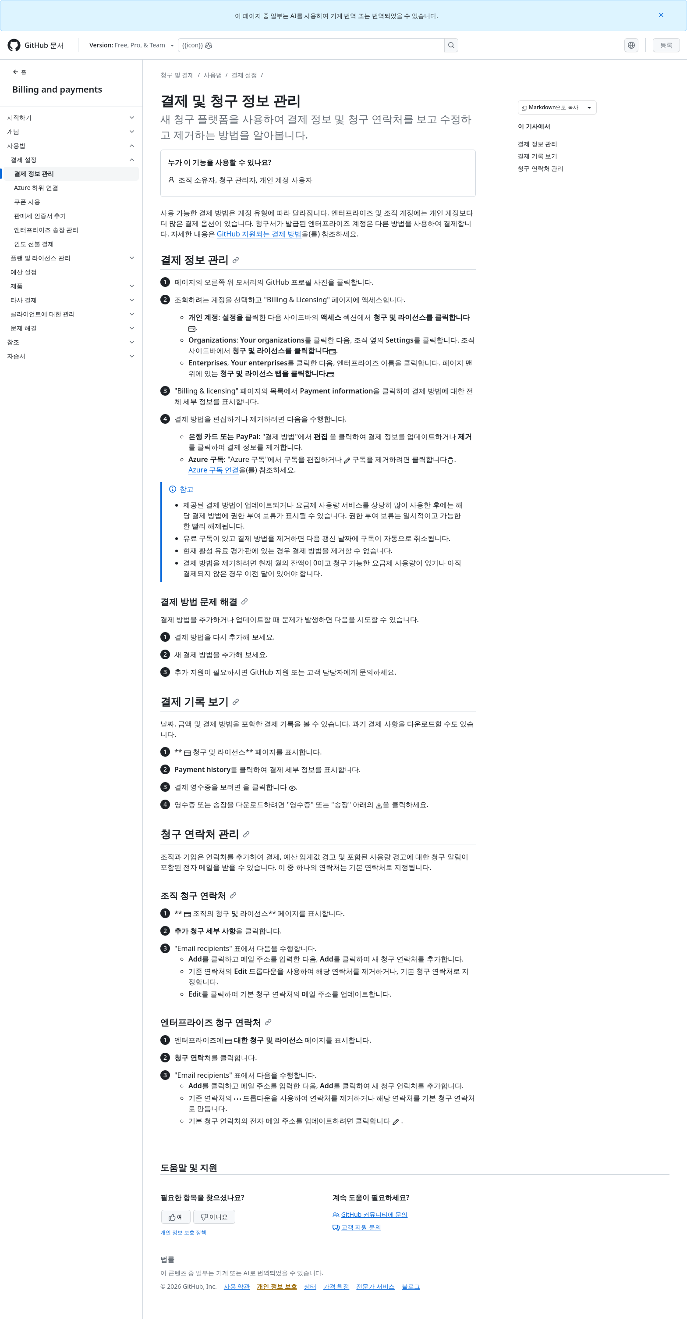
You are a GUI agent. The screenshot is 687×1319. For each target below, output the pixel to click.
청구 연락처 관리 (205, 833)
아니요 (214, 1216)
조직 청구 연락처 (198, 895)
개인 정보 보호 (277, 1286)
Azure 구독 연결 (213, 470)
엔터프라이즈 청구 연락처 (216, 1022)
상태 (310, 1286)
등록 (666, 45)
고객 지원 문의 (357, 1227)
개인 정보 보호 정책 (183, 1232)
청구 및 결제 (177, 75)
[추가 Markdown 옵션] (589, 107)
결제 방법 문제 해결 (204, 602)
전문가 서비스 (375, 1286)
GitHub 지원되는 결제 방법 (259, 234)
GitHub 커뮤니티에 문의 (370, 1214)
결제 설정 (244, 75)
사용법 (213, 75)
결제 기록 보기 (199, 701)
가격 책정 (336, 1286)
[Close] (662, 14)
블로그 (411, 1286)
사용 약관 (237, 1286)
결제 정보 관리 (199, 259)
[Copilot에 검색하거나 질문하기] (318, 45)
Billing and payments (57, 89)
